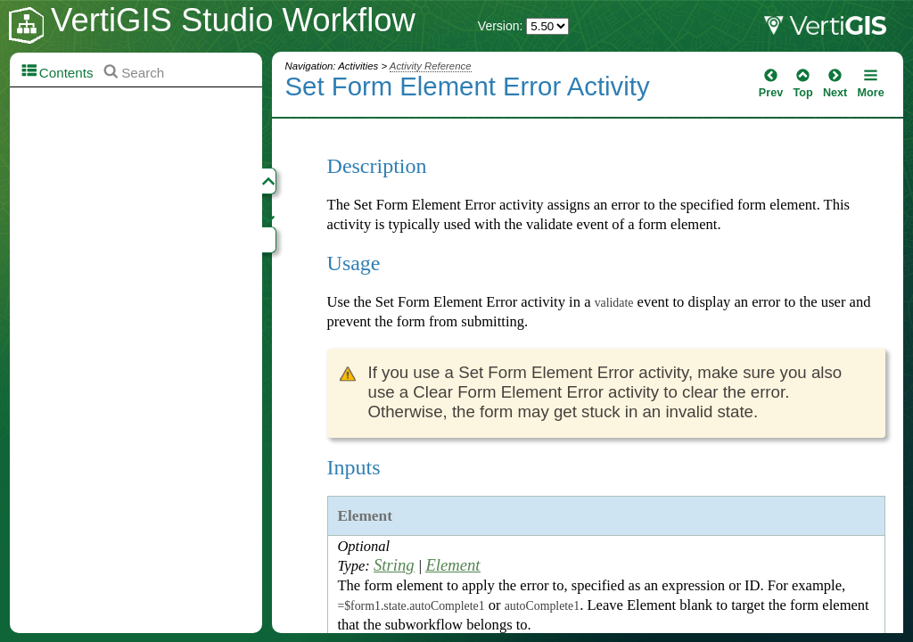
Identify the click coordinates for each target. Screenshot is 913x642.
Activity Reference (431, 66)
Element (452, 565)
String (394, 565)
